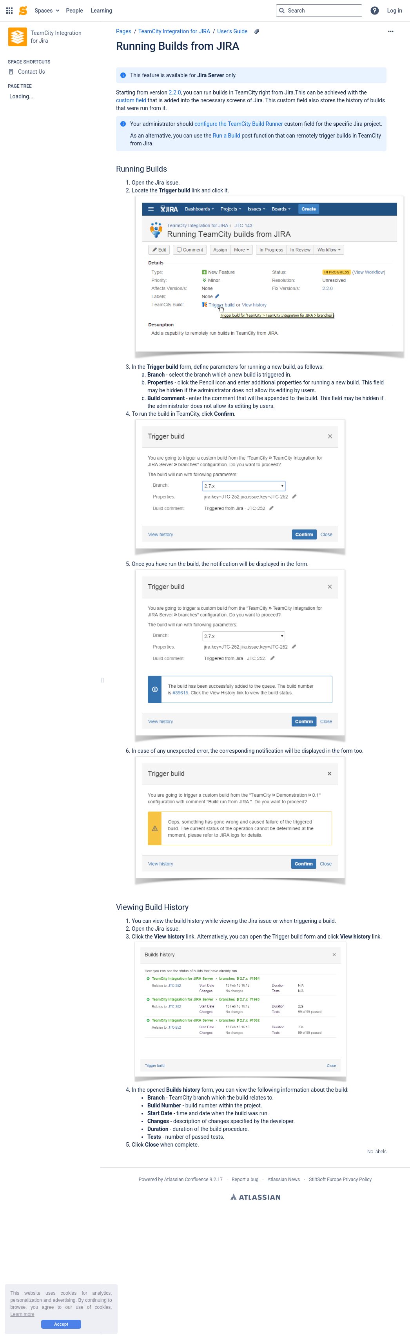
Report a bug (245, 1179)
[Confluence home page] (23, 10)
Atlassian (255, 1197)
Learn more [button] (22, 1314)
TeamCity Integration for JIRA (174, 31)
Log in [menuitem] (394, 10)
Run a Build (226, 135)
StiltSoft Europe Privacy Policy (340, 1179)
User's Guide (232, 31)
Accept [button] (61, 1324)
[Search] (282, 10)
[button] (9, 10)
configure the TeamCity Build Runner (238, 124)
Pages (123, 31)
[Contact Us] (50, 72)
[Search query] (319, 10)
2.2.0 (175, 92)
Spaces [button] (44, 10)
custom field (131, 100)
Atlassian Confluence (186, 1179)
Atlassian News (284, 1179)
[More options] (390, 31)
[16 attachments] (257, 31)
